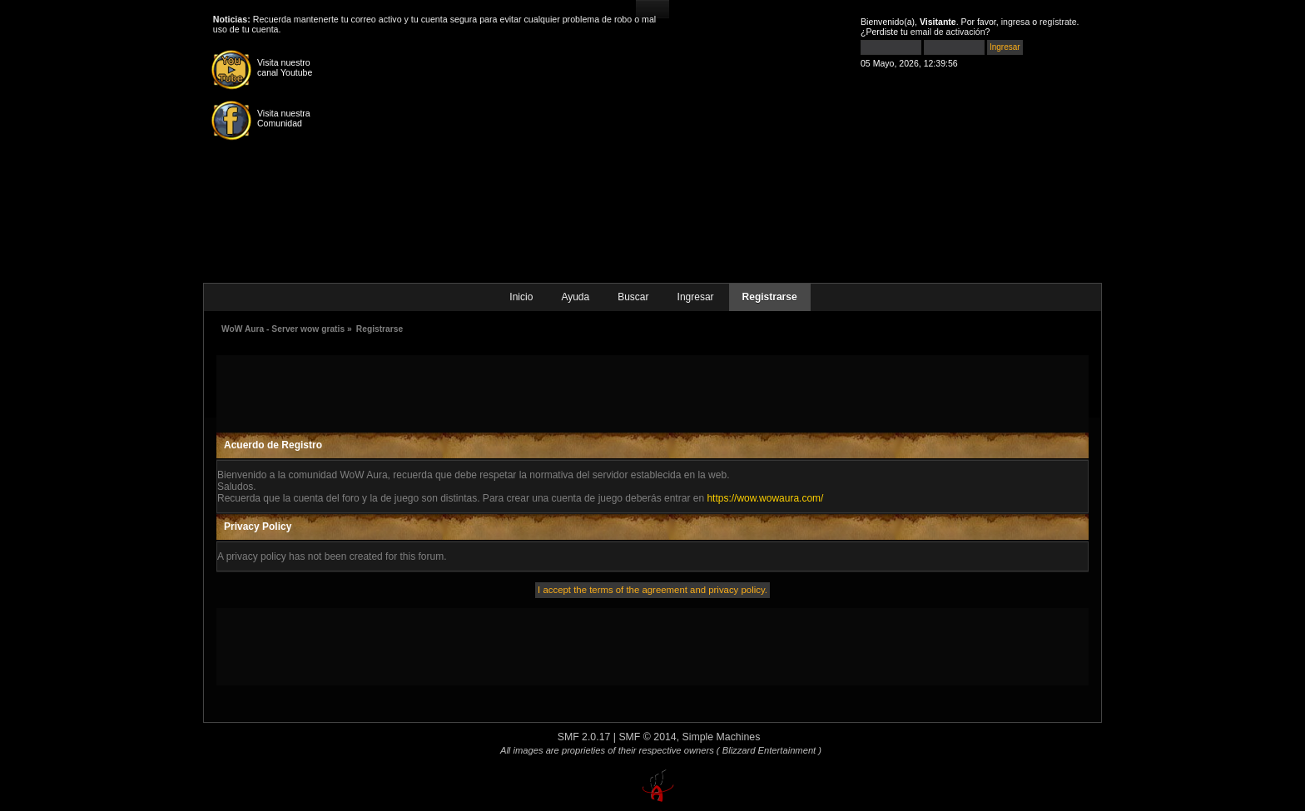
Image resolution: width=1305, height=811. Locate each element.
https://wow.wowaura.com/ (765, 498)
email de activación (948, 32)
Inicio (521, 297)
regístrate (1058, 22)
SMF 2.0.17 (584, 737)
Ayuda (575, 297)
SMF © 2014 (647, 737)
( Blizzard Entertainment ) (769, 750)
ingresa (1015, 22)
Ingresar (695, 297)
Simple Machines (721, 737)
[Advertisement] (652, 392)
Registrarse (769, 297)
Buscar (633, 297)
